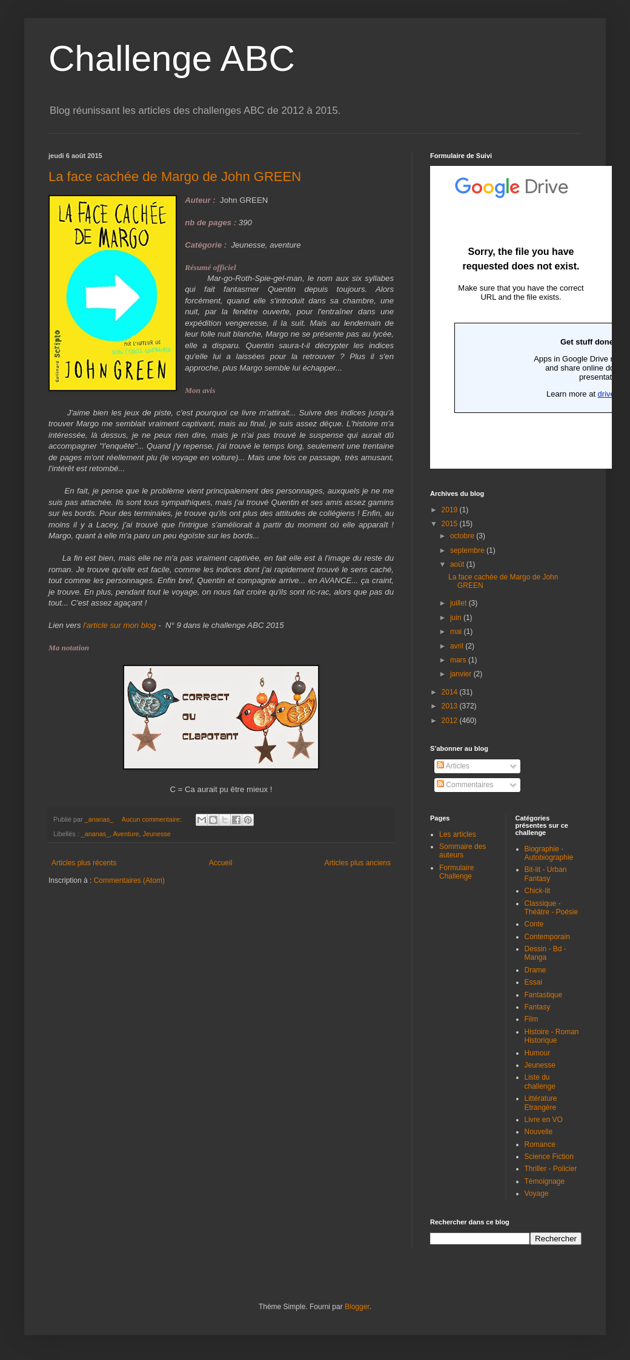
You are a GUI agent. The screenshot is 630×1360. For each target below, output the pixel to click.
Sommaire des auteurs (462, 850)
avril (457, 646)
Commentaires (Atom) (129, 880)
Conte (534, 924)
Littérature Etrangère (541, 1102)
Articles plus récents (83, 863)
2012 (451, 720)
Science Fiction (549, 1156)
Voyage (537, 1193)
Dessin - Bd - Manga (545, 953)
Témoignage (545, 1181)
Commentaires (465, 785)
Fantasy (538, 1007)
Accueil (221, 863)
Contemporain (547, 937)
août (458, 564)
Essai (533, 982)
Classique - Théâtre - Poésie (552, 907)
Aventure (126, 833)
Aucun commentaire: (153, 819)
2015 (451, 524)
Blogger (357, 1306)
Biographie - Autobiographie (549, 853)
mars (459, 660)
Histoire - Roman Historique (552, 1036)
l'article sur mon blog (118, 625)
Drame (535, 970)
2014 (451, 692)
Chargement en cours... (521, 317)
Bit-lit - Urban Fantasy (546, 873)
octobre (463, 536)
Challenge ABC (171, 58)
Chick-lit (538, 890)
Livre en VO (544, 1119)
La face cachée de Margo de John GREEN (174, 176)
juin (456, 617)
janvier (462, 674)
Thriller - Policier (551, 1168)
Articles (453, 766)
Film (532, 1019)
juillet (459, 603)
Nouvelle (539, 1131)
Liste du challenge (540, 1081)
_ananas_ (95, 833)
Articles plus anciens (358, 863)
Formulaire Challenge (456, 871)
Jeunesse (157, 833)
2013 (451, 706)
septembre (468, 550)
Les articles (457, 834)
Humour (538, 1053)
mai (457, 631)
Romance (540, 1144)
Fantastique (544, 995)
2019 (451, 510)
